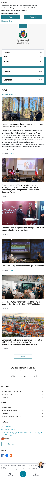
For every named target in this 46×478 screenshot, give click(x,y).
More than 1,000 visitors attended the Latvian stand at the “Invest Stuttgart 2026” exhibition (21, 303)
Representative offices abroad (11, 391)
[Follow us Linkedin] (2, 455)
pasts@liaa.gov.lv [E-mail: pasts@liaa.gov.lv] (9, 430)
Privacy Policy (6, 407)
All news (23, 356)
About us (5, 397)
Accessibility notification (9, 410)
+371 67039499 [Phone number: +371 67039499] (9, 427)
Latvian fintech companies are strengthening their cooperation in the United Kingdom (23, 229)
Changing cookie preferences (11, 416)
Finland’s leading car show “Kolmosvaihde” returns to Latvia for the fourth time (23, 125)
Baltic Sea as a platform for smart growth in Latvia (23, 266)
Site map (5, 413)
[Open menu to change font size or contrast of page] (35, 475)
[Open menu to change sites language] (10, 475)
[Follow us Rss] (11, 455)
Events (12, 270)
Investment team (7, 394)
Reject (11, 17)
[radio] (12, 376)
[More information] (10, 438)
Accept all (33, 17)
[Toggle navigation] (23, 474)
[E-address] (5, 438)
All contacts (10, 444)
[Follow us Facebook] (6, 455)
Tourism (12, 153)
